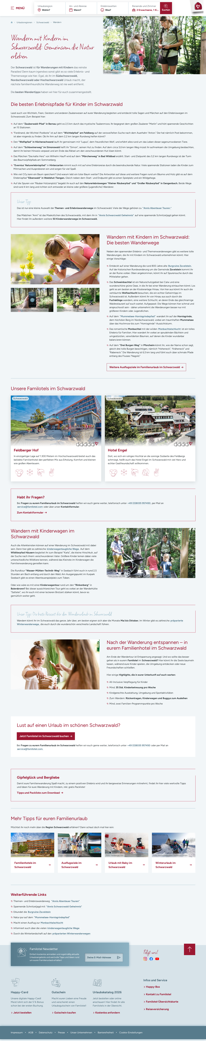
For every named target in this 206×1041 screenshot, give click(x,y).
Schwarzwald (42, 24)
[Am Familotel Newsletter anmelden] (118, 959)
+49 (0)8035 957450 (138, 505)
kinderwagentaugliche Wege (63, 930)
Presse (61, 1034)
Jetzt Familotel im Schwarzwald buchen (44, 738)
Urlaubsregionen (24, 24)
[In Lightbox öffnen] (55, 261)
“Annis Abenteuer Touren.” (157, 210)
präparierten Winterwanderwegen (71, 935)
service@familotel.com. (30, 751)
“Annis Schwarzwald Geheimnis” (116, 217)
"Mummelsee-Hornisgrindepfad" (52, 919)
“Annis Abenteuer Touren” (65, 903)
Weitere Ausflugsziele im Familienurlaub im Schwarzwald (144, 369)
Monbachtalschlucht (169, 330)
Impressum (17, 1034)
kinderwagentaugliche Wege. (63, 550)
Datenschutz (45, 1034)
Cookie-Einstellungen (130, 1034)
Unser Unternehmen (81, 1034)
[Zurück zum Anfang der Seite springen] (189, 951)
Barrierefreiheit (106, 1034)
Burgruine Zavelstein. (180, 267)
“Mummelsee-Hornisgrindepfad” (138, 318)
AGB (30, 1034)
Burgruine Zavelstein (39, 913)
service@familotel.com (30, 508)
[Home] (12, 24)
